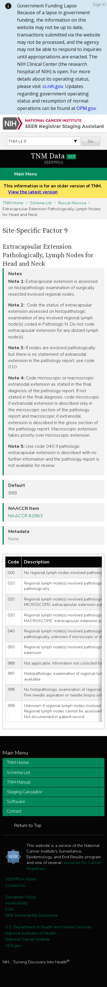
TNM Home (13, 203)
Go (90, 141)
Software (16, 801)
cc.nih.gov (53, 86)
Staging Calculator (24, 792)
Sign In (99, 4)
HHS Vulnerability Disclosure (31, 915)
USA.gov (13, 945)
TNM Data (53, 156)
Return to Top (27, 825)
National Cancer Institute (27, 939)
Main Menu (25, 174)
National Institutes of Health (30, 933)
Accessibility (16, 903)
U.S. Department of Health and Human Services (48, 927)
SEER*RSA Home (21, 879)
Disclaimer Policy (20, 897)
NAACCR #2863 (25, 516)
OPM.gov (86, 108)
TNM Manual (19, 782)
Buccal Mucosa (72, 203)
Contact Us (15, 885)
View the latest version (33, 192)
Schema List (41, 203)
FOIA (9, 909)
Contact (14, 811)
